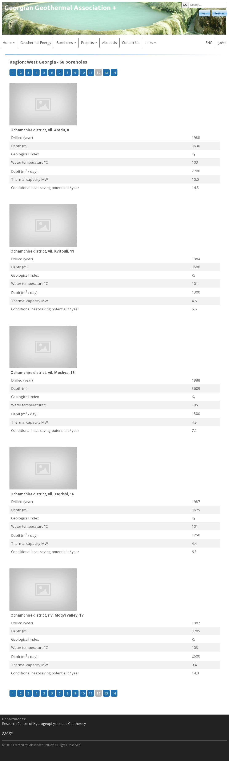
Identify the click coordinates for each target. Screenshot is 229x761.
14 (114, 72)
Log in (204, 13)
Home (9, 42)
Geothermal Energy (35, 42)
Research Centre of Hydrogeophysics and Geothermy (44, 723)
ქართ (222, 42)
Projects (89, 42)
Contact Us (130, 42)
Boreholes (66, 42)
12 (98, 72)
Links (150, 42)
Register (219, 13)
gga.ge (7, 733)
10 (83, 72)
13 (106, 72)
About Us (109, 42)
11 (91, 72)
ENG (208, 42)
